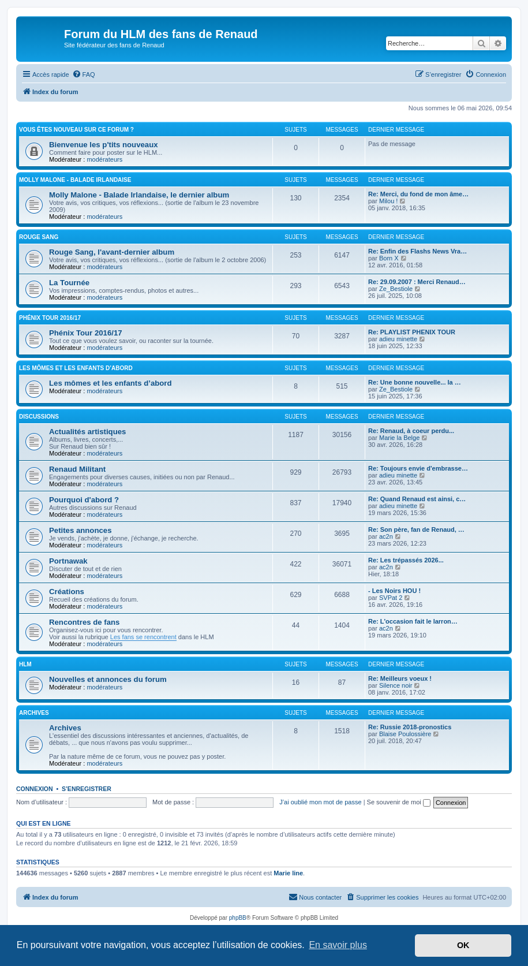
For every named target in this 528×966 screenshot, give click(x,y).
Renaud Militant (77, 469)
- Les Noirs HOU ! (394, 590)
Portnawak (68, 561)
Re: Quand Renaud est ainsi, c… (417, 498)
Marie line (288, 873)
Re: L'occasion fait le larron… (413, 621)
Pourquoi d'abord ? (84, 499)
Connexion (34, 788)
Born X (389, 258)
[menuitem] (83, 74)
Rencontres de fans (84, 622)
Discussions (39, 416)
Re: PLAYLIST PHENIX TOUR (411, 332)
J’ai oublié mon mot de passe (320, 802)
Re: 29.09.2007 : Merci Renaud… (417, 281)
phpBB (237, 918)
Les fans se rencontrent (143, 636)
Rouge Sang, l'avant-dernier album (111, 252)
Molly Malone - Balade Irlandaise (75, 180)
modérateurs (104, 159)
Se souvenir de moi (398, 802)
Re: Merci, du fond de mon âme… (418, 194)
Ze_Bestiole (396, 288)
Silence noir (395, 685)
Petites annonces (80, 530)
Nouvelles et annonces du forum (108, 679)
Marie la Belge (399, 437)
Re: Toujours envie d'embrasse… (418, 468)
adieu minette (398, 338)
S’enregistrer (86, 788)
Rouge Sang (38, 237)
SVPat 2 (390, 597)
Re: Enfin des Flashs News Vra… (417, 251)
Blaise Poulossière (405, 733)
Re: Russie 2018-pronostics (409, 726)
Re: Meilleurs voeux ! (400, 678)
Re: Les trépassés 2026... (406, 560)
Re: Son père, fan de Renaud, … (416, 529)
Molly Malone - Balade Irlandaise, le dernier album (139, 195)
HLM (25, 664)
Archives (34, 713)
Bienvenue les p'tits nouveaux (103, 144)
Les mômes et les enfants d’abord (76, 368)
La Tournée (69, 282)
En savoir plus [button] (338, 945)
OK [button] (463, 945)
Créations (66, 591)
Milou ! (388, 200)
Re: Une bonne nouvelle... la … (414, 382)
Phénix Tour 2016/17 (50, 318)
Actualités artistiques (87, 431)
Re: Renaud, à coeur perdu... (411, 430)
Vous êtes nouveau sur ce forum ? (76, 129)
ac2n (386, 536)
